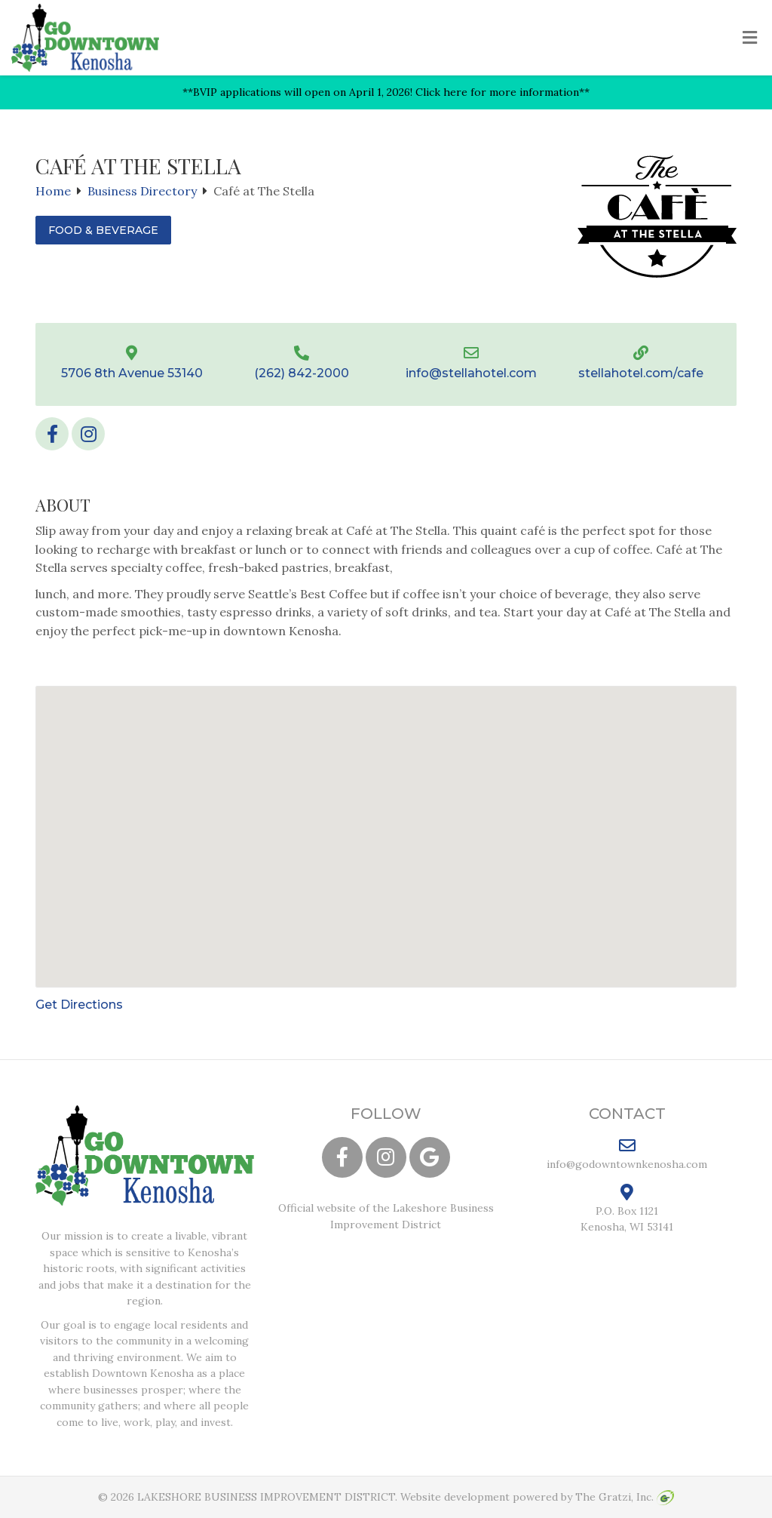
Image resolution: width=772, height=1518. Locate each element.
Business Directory (142, 190)
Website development (455, 1497)
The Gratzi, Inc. (624, 1497)
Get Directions (79, 1004)
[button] (386, 823)
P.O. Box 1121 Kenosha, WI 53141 (627, 1209)
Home (53, 190)
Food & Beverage (103, 230)
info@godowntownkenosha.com (627, 1153)
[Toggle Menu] (750, 38)
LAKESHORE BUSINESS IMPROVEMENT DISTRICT (266, 1497)
